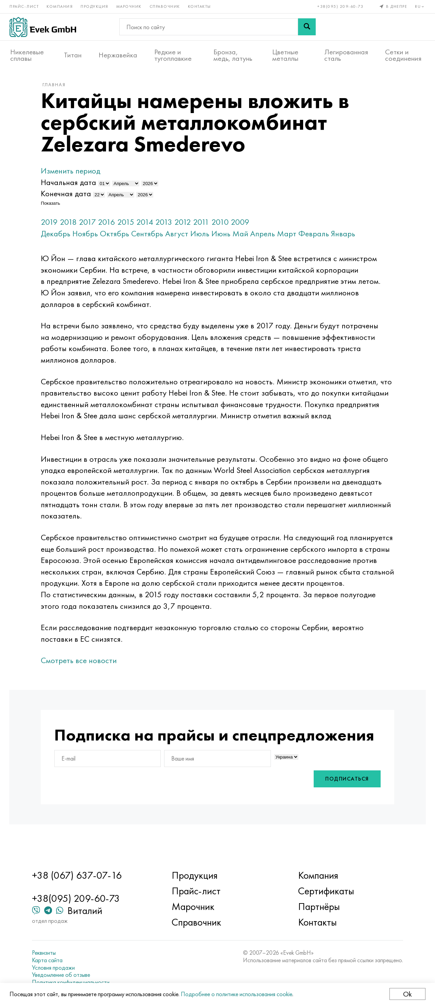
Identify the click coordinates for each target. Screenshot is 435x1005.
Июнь (225, 237)
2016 (111, 225)
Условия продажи (56, 967)
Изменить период (75, 174)
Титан (73, 54)
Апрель (267, 237)
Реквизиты (47, 952)
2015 (130, 225)
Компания (60, 6)
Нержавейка (118, 54)
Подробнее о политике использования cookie (237, 994)
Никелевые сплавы (27, 54)
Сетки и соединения (403, 54)
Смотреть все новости (83, 664)
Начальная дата (73, 185)
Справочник (165, 6)
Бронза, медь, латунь (232, 54)
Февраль (318, 237)
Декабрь (60, 237)
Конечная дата (71, 197)
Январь (348, 237)
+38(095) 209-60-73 (340, 6)
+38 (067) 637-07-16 (80, 875)
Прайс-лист (24, 6)
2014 (149, 225)
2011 (206, 225)
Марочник (129, 6)
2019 (54, 225)
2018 (73, 225)
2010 (224, 225)
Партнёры (317, 906)
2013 (168, 225)
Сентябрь (152, 237)
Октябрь (119, 237)
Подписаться (343, 799)
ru (420, 6)
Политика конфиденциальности (74, 982)
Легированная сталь (346, 54)
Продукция (95, 6)
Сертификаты (325, 891)
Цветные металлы (285, 54)
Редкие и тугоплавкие (173, 54)
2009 (245, 225)
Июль (204, 237)
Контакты (200, 6)
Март (291, 237)
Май (245, 237)
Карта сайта (50, 960)
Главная (58, 88)
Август (181, 237)
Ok (406, 994)
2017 (92, 225)
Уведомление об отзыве (64, 975)
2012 (187, 225)
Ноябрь (90, 237)
